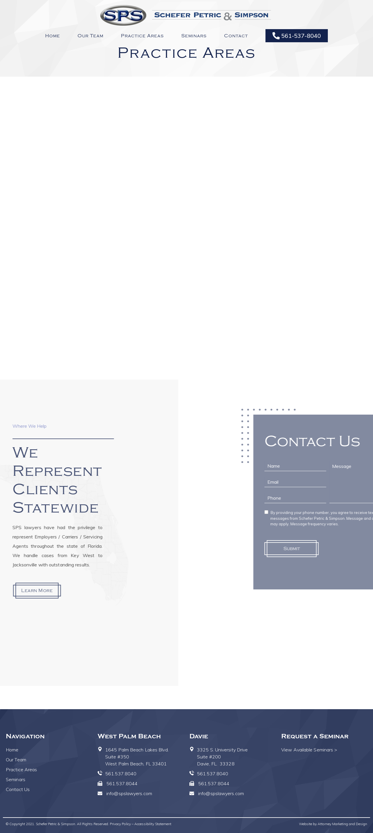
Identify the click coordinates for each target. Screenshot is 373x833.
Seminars (194, 35)
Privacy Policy (120, 824)
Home (52, 35)
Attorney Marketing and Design (342, 824)
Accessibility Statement (152, 824)
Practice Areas (142, 35)
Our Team (90, 35)
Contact (236, 35)
